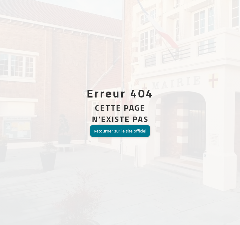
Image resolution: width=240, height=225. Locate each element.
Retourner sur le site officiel (120, 131)
